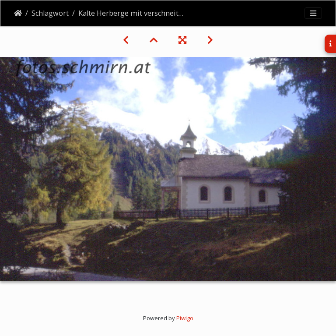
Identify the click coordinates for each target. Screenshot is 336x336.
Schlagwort (50, 13)
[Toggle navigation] (313, 13)
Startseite (18, 13)
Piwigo (184, 318)
